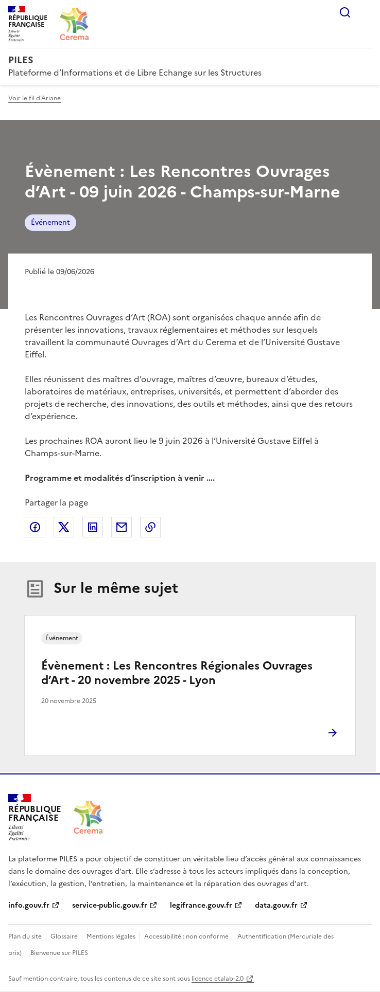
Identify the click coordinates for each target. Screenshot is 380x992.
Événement (50, 222)
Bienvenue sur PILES (59, 953)
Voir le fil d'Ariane (34, 98)
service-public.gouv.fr (109, 905)
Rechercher (345, 12)
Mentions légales (111, 936)
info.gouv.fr (28, 905)
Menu (365, 12)
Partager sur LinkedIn (92, 527)
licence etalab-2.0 (218, 978)
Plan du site (25, 936)
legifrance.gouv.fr (201, 905)
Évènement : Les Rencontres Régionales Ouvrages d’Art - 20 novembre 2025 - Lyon (177, 673)
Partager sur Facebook (35, 527)
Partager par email (121, 527)
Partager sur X (64, 527)
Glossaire (64, 936)
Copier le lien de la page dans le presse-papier (150, 527)
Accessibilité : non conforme (186, 936)
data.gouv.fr (276, 905)
